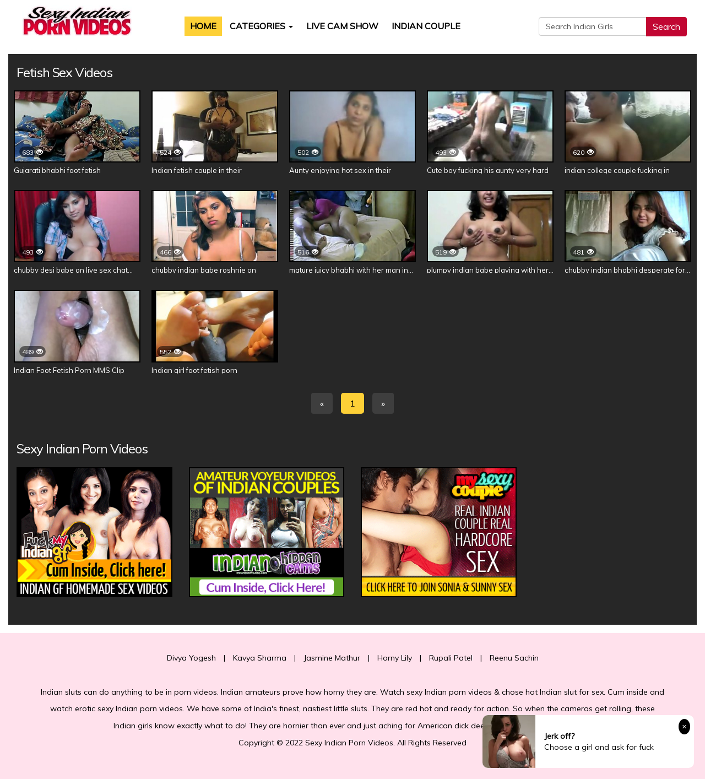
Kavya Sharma (259, 658)
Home (203, 25)
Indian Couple (426, 25)
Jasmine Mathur (331, 658)
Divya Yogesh (191, 658)
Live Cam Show (342, 25)
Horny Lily (394, 658)
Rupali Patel (451, 658)
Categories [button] (261, 25)
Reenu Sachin (514, 658)
